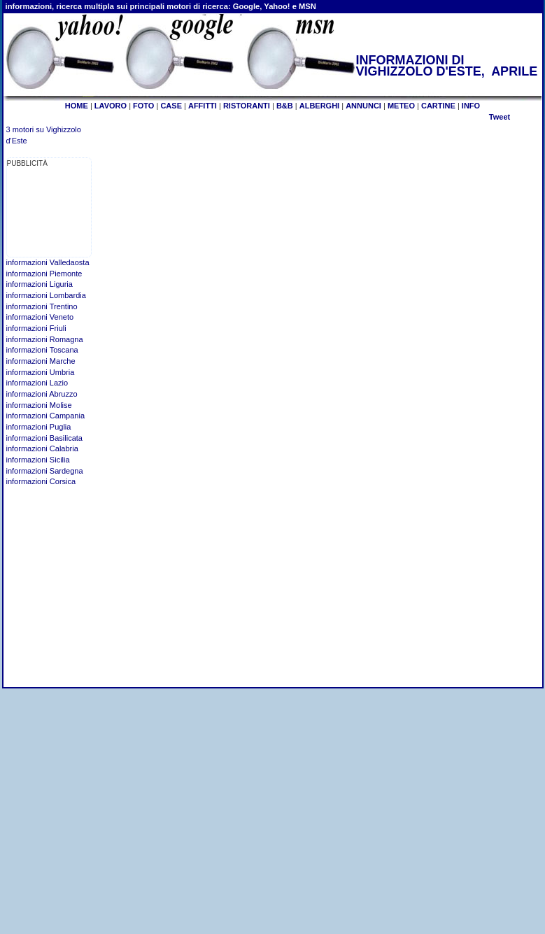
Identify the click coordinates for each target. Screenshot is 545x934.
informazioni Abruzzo (42, 394)
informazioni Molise (39, 405)
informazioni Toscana (42, 350)
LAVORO (110, 105)
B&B (284, 105)
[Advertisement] (50, 213)
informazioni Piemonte (44, 273)
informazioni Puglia (38, 427)
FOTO (143, 105)
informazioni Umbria (40, 372)
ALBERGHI (319, 105)
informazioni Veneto (40, 317)
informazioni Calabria (42, 448)
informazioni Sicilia (38, 459)
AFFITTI (202, 105)
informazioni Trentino (42, 306)
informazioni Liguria (39, 284)
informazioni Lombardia (46, 295)
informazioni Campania (45, 415)
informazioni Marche (41, 361)
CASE (171, 105)
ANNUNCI (363, 105)
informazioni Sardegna (44, 471)
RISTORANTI (246, 105)
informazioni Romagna (44, 339)
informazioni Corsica (41, 481)
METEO (401, 105)
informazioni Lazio (37, 382)
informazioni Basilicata (44, 438)
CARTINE (438, 105)
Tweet (499, 117)
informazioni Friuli (36, 328)
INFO (471, 105)
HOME (76, 105)
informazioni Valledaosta (48, 262)
